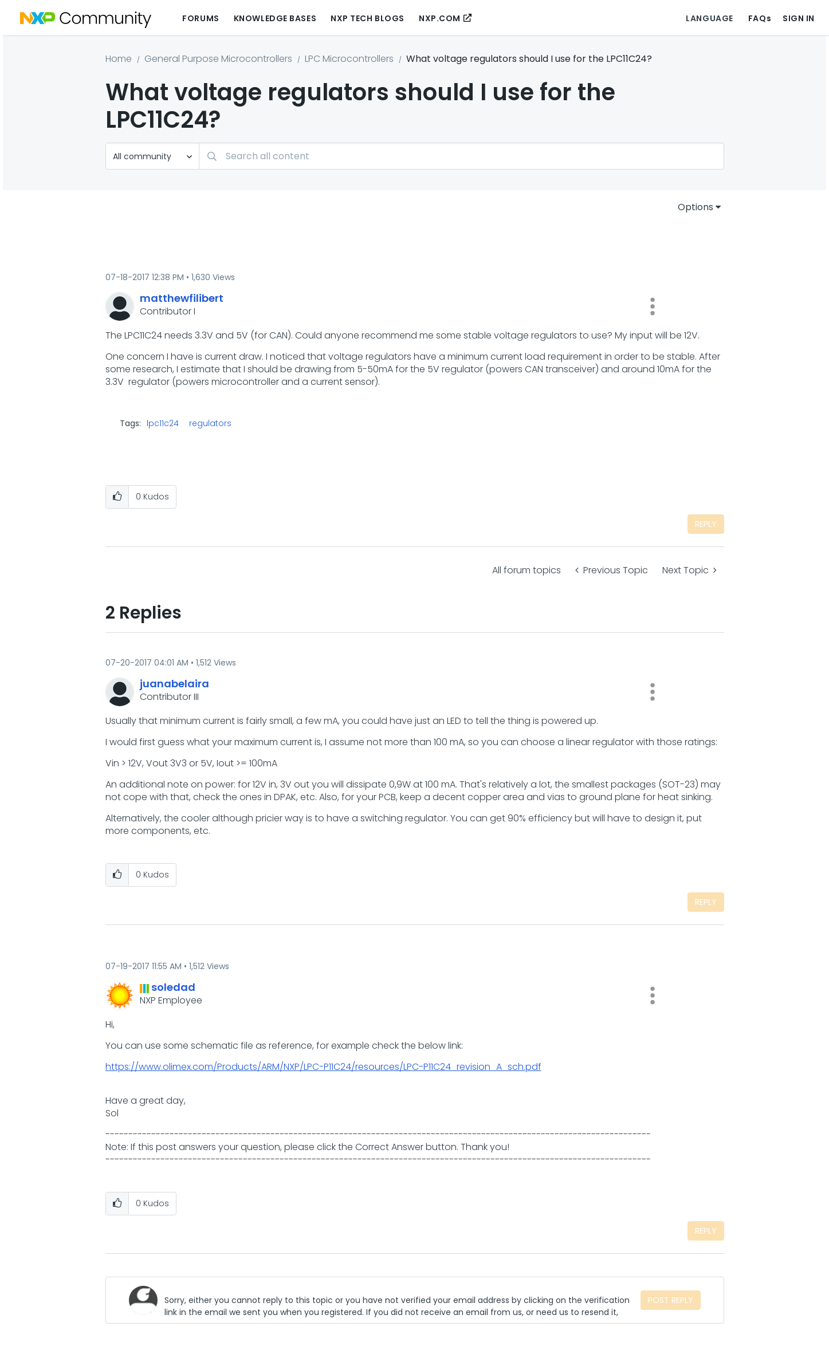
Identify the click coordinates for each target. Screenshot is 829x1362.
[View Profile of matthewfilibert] (181, 298)
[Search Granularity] (152, 156)
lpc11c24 (163, 423)
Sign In (799, 18)
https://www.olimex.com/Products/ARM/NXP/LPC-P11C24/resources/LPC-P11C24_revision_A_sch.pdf (323, 1066)
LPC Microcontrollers (349, 58)
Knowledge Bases (275, 18)
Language (709, 18)
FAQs (759, 18)
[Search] (461, 156)
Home (118, 58)
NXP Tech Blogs (367, 18)
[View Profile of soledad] (173, 987)
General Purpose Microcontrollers (218, 58)
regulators (210, 423)
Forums (200, 18)
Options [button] (695, 207)
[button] (652, 306)
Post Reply (670, 1300)
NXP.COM (440, 18)
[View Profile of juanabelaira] (174, 683)
